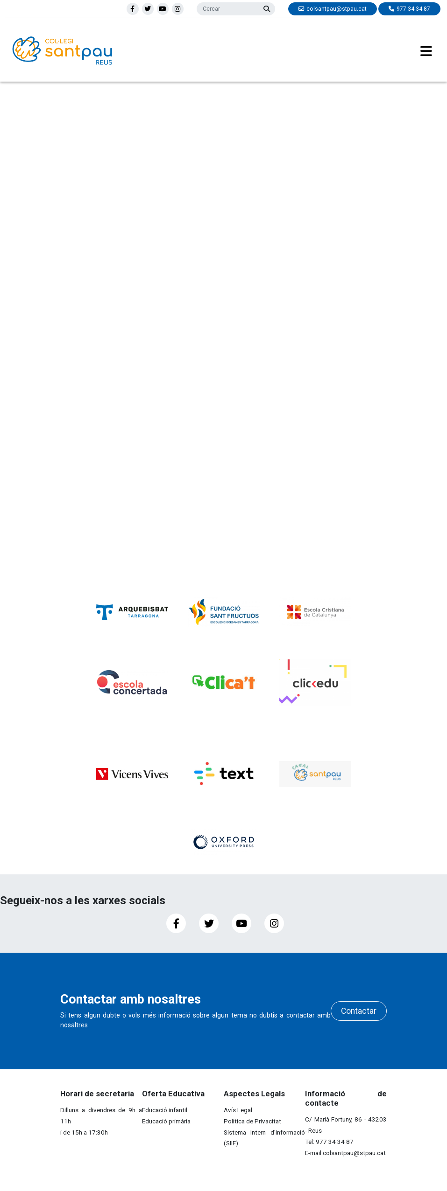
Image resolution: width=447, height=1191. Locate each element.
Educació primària (166, 1121)
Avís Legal (238, 1110)
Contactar (358, 1011)
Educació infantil (164, 1110)
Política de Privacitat (252, 1121)
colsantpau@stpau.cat (354, 1152)
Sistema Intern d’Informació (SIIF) (264, 1138)
